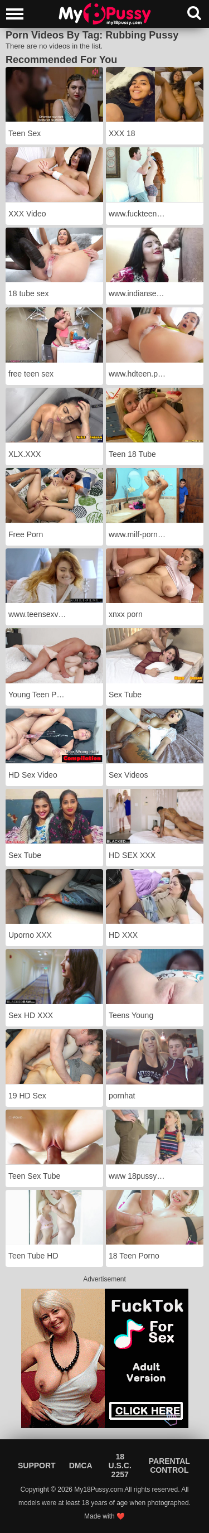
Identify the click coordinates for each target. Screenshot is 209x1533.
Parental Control (169, 1465)
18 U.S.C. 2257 (120, 1465)
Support (37, 1465)
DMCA (81, 1465)
